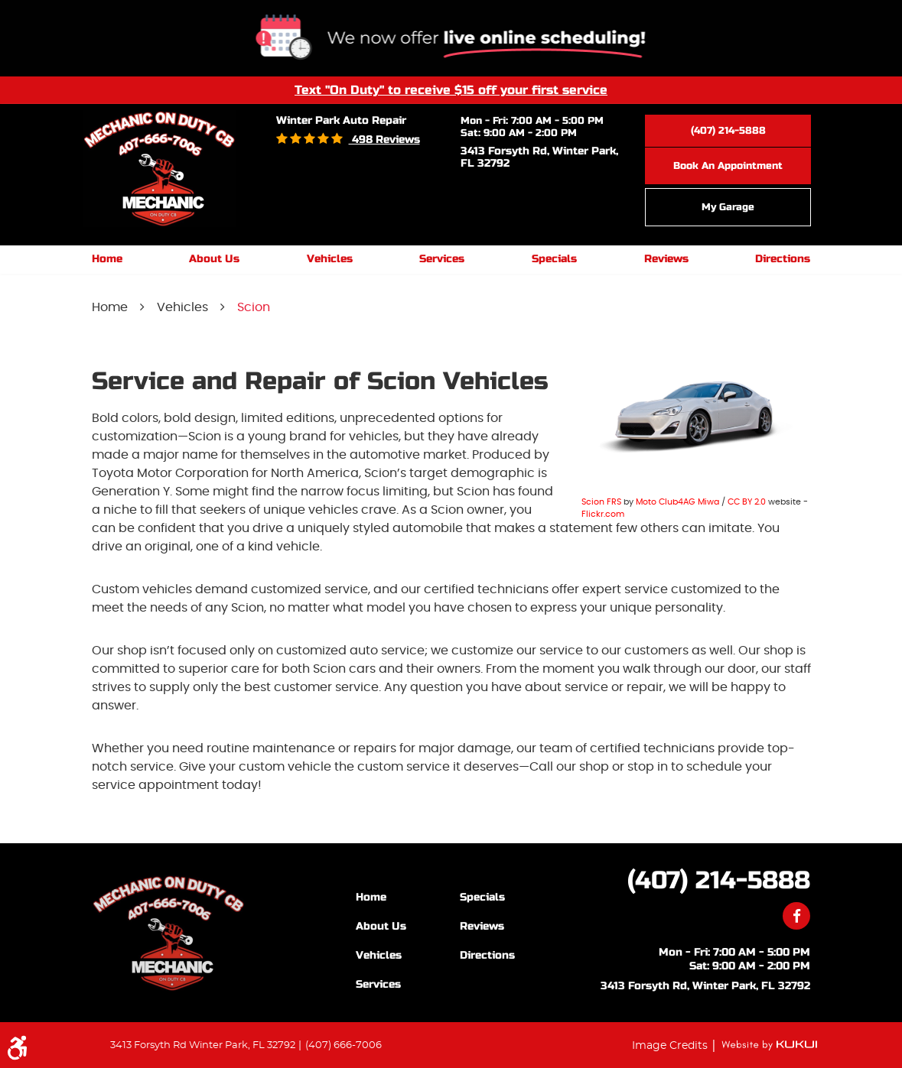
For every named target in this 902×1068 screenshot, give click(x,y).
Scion (253, 307)
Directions (782, 258)
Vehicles (330, 258)
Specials (554, 258)
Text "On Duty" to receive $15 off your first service (451, 89)
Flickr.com (602, 514)
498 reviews (384, 139)
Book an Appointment (728, 166)
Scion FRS (601, 502)
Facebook (796, 916)
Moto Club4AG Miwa (677, 502)
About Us (214, 258)
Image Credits (671, 1045)
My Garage (728, 207)
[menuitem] (107, 259)
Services (441, 258)
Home (107, 258)
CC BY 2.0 (747, 502)
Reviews (666, 258)
